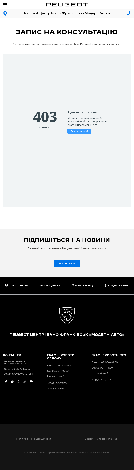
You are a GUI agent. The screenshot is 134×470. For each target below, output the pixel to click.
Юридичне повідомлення (100, 439)
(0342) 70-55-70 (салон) (18, 369)
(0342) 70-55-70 (57, 383)
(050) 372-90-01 (57, 389)
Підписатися (67, 263)
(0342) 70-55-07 (101, 380)
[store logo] (67, 4)
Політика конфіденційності (34, 439)
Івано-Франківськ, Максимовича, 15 (16, 363)
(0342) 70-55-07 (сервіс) (18, 374)
